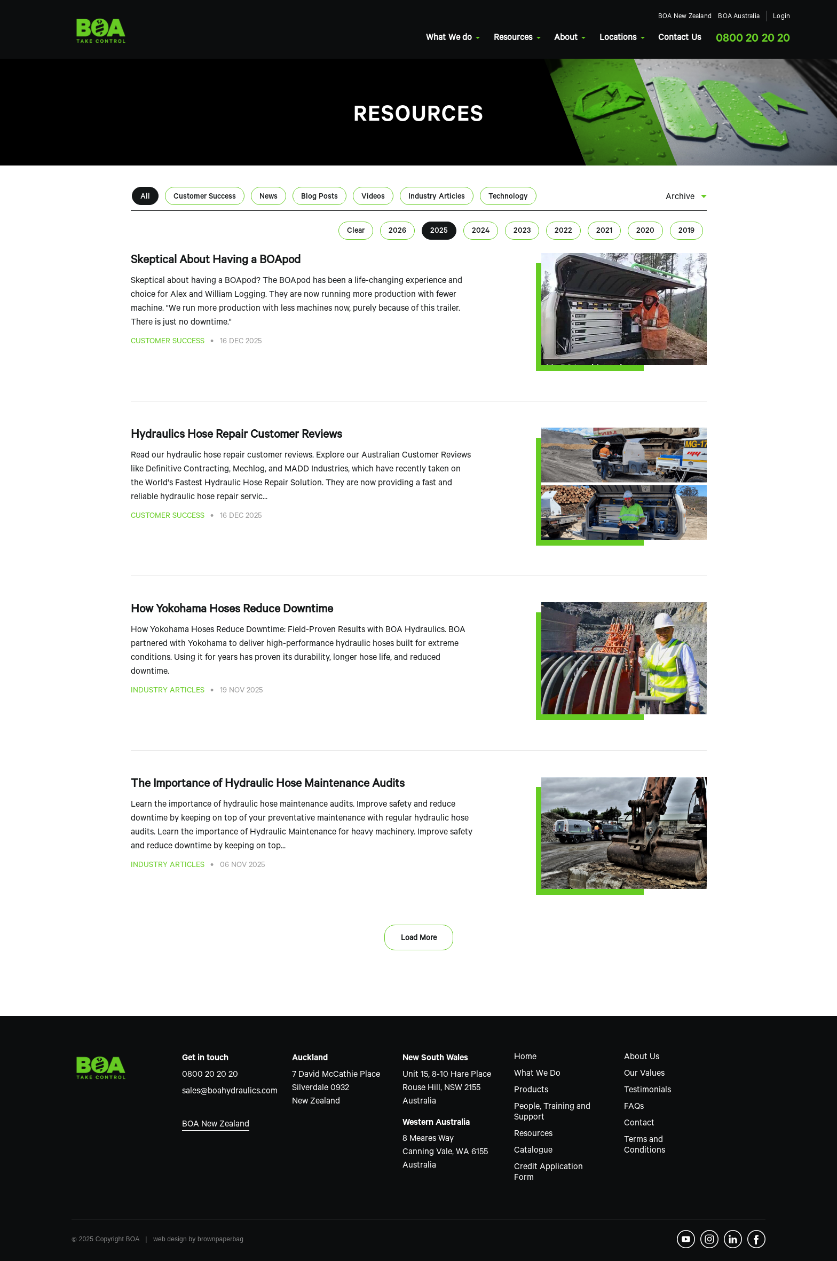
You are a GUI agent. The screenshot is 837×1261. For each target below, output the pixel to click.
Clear (356, 231)
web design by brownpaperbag (198, 1239)
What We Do (537, 1074)
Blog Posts (319, 197)
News (268, 197)
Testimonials (647, 1091)
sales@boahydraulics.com (230, 1092)
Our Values (644, 1074)
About (543, 38)
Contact (639, 1124)
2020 (645, 231)
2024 (480, 231)
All (145, 197)
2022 (563, 231)
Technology (508, 197)
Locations (595, 38)
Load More (419, 939)
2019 (686, 231)
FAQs (634, 1107)
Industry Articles (436, 197)
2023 (522, 231)
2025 (439, 231)
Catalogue (533, 1151)
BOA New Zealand (659, 17)
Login (756, 17)
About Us (641, 1057)
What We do (426, 38)
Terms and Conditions (644, 1146)
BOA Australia (714, 17)
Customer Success (204, 197)
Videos (373, 197)
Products (531, 1091)
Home (525, 1057)
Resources (490, 38)
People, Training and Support (552, 1112)
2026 (397, 231)
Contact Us (653, 38)
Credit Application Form (548, 1173)
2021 (604, 231)
